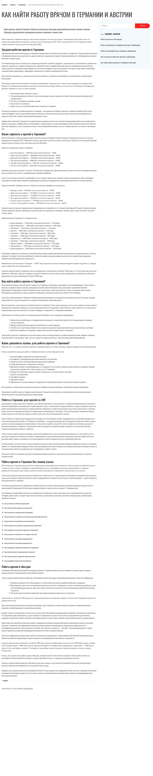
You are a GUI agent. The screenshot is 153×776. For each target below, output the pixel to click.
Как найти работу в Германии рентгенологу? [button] (50, 620)
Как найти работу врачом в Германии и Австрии (129, 74)
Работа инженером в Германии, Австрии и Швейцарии (127, 55)
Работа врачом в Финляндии (122, 48)
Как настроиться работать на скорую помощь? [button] (51, 602)
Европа (11, 33)
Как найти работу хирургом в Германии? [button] (48, 576)
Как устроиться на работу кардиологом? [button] (48, 606)
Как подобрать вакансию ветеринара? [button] (48, 629)
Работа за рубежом (16, 22)
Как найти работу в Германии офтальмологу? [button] (50, 624)
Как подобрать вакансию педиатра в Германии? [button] (51, 598)
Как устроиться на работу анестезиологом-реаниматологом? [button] (56, 584)
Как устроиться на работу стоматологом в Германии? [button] (53, 593)
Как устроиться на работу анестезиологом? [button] (50, 589)
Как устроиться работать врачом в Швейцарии (129, 68)
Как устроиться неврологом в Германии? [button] (49, 580)
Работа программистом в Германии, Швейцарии (129, 62)
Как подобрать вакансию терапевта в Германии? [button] (52, 615)
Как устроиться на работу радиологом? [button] (48, 611)
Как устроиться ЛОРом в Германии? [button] (47, 571)
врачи (37, 763)
